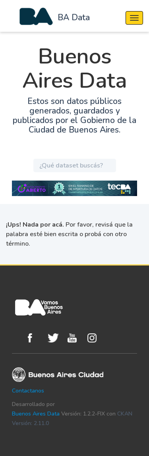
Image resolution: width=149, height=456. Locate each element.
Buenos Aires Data (36, 414)
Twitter (56, 337)
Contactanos (28, 390)
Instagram (95, 337)
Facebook (36, 337)
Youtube (75, 337)
